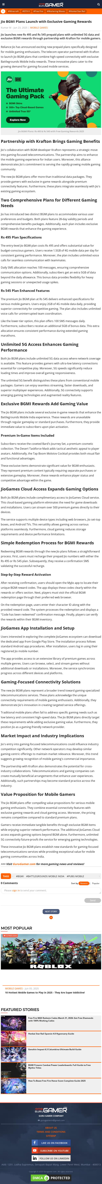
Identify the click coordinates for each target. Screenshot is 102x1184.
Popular (95, 883)
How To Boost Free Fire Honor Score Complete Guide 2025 (57, 1080)
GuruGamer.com (24, 864)
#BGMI (20, 876)
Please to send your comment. (25, 890)
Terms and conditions (51, 1131)
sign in (16, 890)
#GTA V (26, 11)
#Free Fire (38, 11)
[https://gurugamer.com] (51, 1109)
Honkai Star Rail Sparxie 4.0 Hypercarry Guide (51, 1033)
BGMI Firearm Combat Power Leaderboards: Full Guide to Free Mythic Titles (59, 1066)
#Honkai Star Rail (77, 11)
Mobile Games (39, 27)
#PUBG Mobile (75, 876)
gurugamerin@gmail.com (53, 1120)
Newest (83, 883)
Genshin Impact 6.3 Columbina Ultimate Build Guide (54, 1049)
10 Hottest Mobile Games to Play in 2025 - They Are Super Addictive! (45, 992)
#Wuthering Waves (56, 11)
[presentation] (13, 876)
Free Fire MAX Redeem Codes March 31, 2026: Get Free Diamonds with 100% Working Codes (60, 1019)
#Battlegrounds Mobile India (45, 876)
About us (51, 1127)
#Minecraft (13, 11)
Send (93, 900)
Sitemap (51, 1135)
